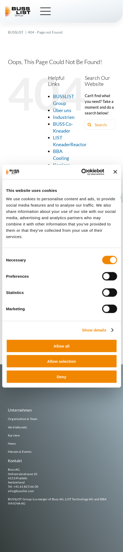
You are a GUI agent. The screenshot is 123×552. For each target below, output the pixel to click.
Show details (94, 330)
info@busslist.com (21, 491)
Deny (61, 376)
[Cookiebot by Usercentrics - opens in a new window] (81, 172)
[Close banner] (115, 172)
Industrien (63, 117)
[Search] (90, 125)
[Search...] (100, 125)
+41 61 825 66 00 (25, 486)
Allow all (61, 346)
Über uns (62, 110)
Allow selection (61, 361)
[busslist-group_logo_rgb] (17, 7)
